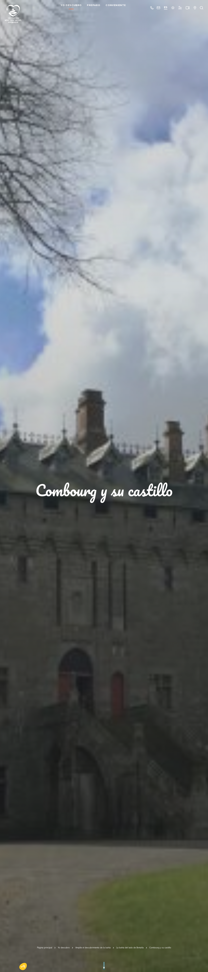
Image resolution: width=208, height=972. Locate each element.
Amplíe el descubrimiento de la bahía (93, 947)
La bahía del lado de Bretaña (130, 947)
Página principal (44, 947)
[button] (23, 966)
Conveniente (117, 8)
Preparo (94, 8)
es (165, 7)
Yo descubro (72, 8)
